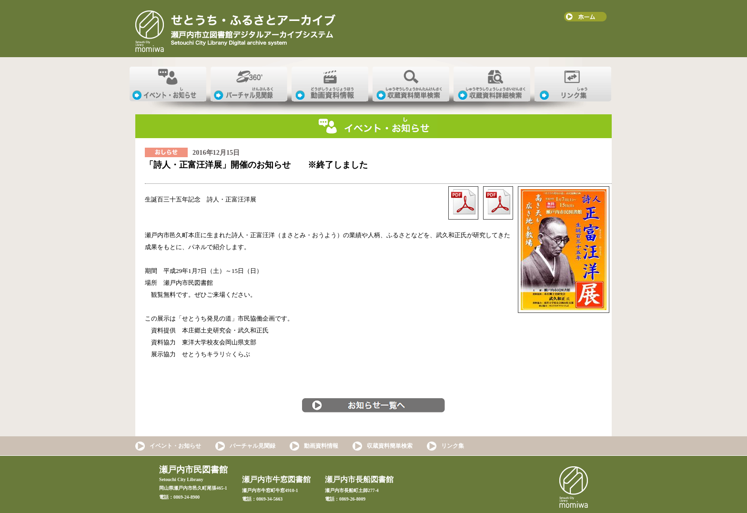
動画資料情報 (321, 446)
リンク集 (452, 446)
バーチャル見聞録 (252, 446)
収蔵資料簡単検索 (390, 446)
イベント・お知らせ (175, 446)
